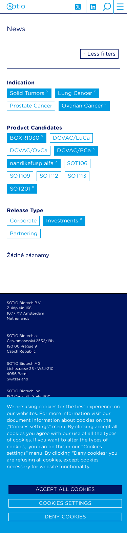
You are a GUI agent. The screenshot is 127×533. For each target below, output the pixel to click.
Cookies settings (65, 503)
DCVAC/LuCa (71, 138)
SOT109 (20, 176)
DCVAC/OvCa (28, 150)
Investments (64, 220)
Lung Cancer (77, 92)
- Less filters (99, 54)
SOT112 (49, 176)
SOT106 (77, 163)
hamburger (120, 7)
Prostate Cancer (31, 105)
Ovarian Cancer (84, 105)
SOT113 (77, 176)
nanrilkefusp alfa (34, 162)
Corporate (23, 220)
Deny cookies (65, 517)
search (106, 7)
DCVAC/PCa (76, 150)
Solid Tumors (29, 92)
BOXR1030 (26, 137)
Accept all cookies (65, 489)
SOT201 (22, 188)
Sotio (15, 7)
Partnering (24, 233)
